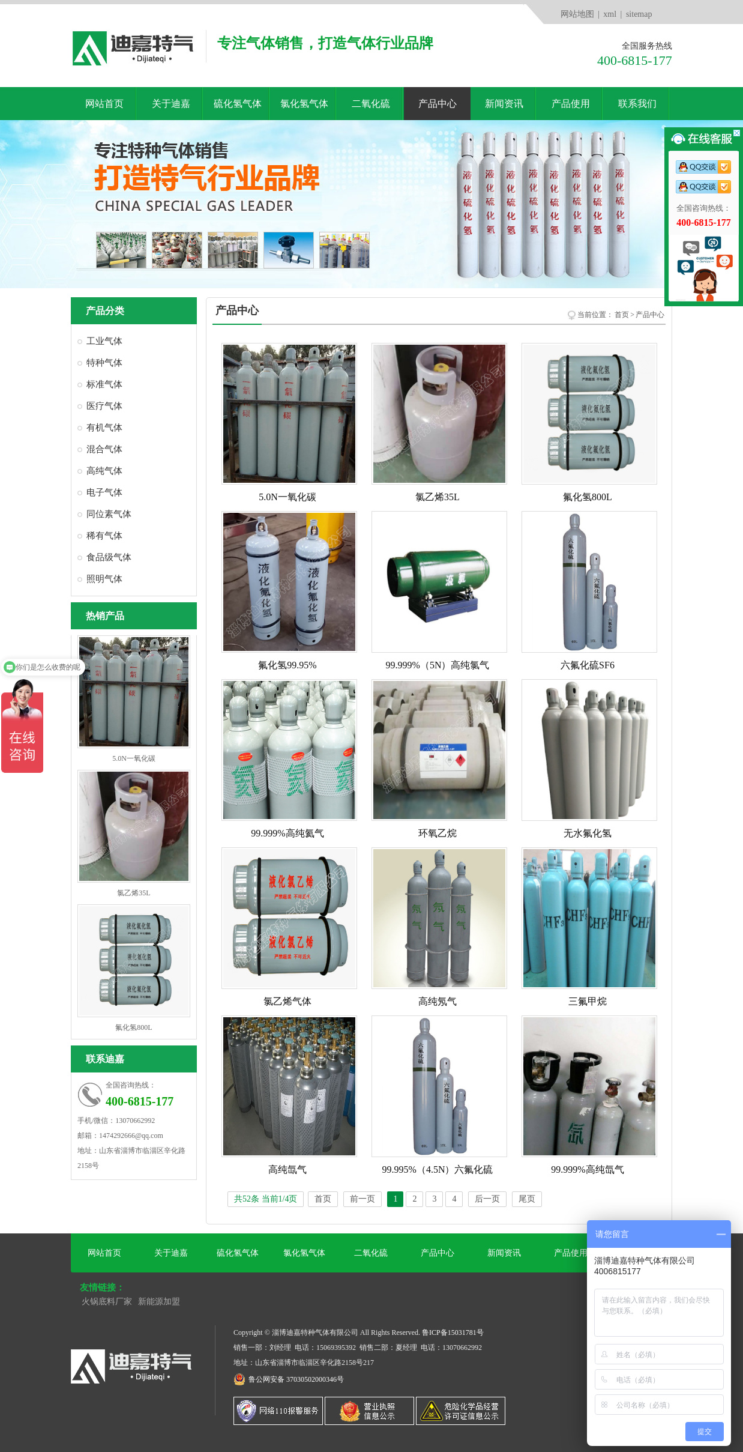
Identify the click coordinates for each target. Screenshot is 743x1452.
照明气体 (104, 579)
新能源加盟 (159, 1301)
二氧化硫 (371, 103)
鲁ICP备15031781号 (453, 1332)
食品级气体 (108, 557)
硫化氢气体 (238, 103)
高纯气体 (104, 471)
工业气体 (104, 341)
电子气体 (104, 492)
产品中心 (437, 103)
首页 (622, 314)
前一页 (362, 1198)
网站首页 (104, 103)
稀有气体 (104, 535)
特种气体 (104, 363)
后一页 (487, 1198)
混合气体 (104, 449)
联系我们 (637, 103)
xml (609, 14)
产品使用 (571, 103)
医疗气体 (104, 406)
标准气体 (104, 384)
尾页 (527, 1198)
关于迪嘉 (171, 103)
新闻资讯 (504, 103)
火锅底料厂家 (107, 1301)
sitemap (639, 14)
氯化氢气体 (304, 103)
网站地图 (577, 14)
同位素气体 (108, 514)
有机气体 (104, 427)
